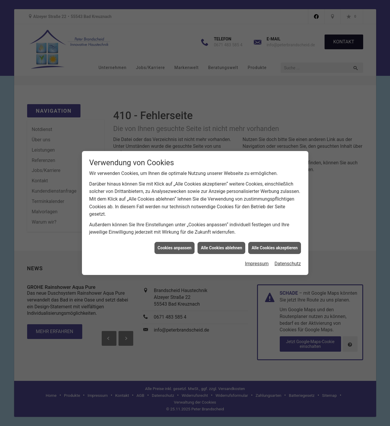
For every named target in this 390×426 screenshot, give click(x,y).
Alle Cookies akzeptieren (274, 245)
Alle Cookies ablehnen (221, 245)
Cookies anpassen (175, 245)
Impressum (257, 261)
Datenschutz (287, 261)
